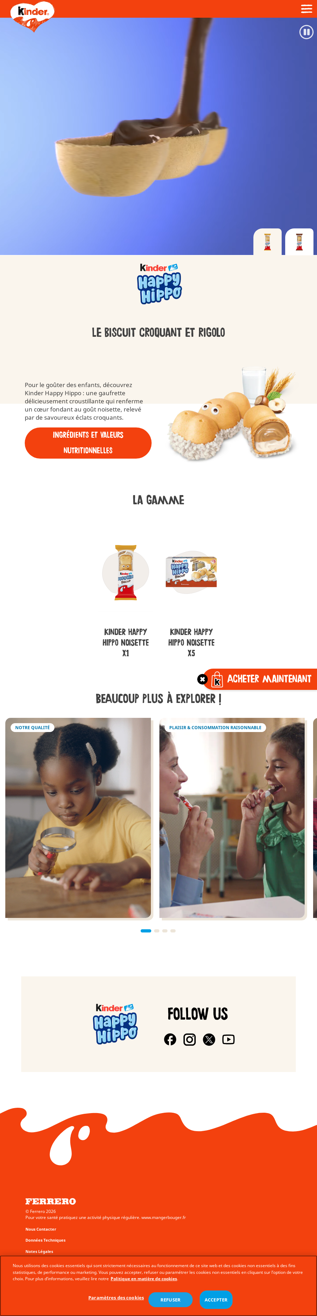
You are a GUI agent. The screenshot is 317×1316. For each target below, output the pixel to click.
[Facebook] (170, 1039)
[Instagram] (189, 1039)
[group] (158, 285)
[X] (209, 1039)
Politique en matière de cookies (144, 1279)
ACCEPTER (216, 1300)
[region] (158, 1285)
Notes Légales (39, 1251)
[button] (146, 931)
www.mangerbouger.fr (163, 1217)
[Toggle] (202, 679)
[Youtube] (228, 1039)
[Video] (158, 136)
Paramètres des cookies (116, 1297)
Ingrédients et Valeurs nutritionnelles (88, 443)
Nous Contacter (40, 1229)
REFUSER (170, 1300)
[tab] (267, 241)
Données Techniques (45, 1240)
